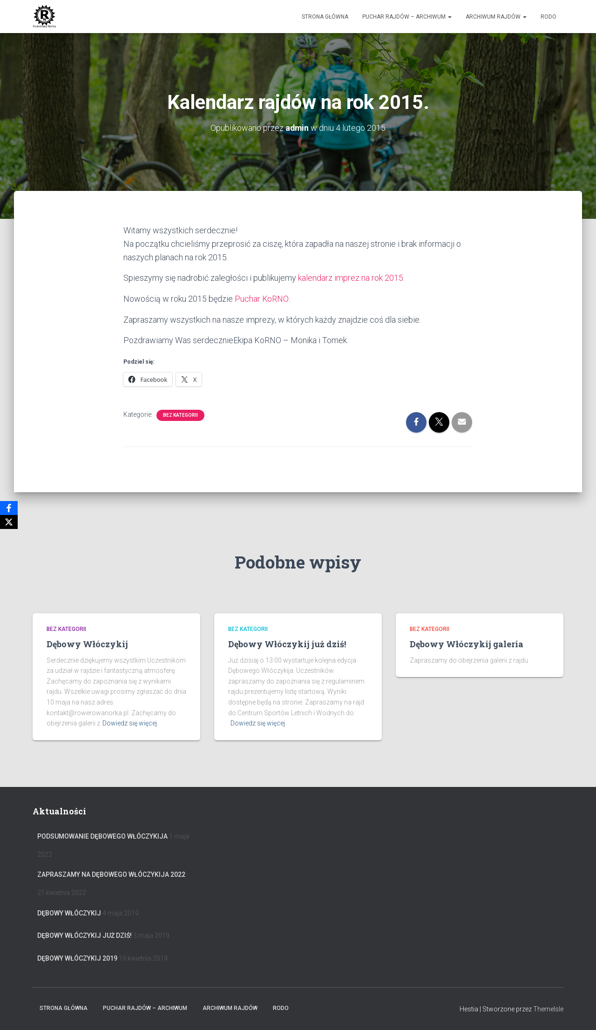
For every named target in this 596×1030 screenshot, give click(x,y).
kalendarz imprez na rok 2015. (351, 277)
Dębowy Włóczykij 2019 (77, 958)
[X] (9, 522)
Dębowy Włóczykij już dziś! (287, 644)
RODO (548, 17)
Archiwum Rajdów (496, 17)
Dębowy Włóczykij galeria (466, 644)
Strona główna (325, 17)
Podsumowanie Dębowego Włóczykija (102, 836)
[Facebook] (9, 508)
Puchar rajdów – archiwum (407, 17)
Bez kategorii (180, 414)
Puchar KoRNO (262, 298)
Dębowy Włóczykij (87, 644)
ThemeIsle (548, 1009)
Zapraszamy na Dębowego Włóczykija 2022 (111, 874)
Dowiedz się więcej (129, 723)
